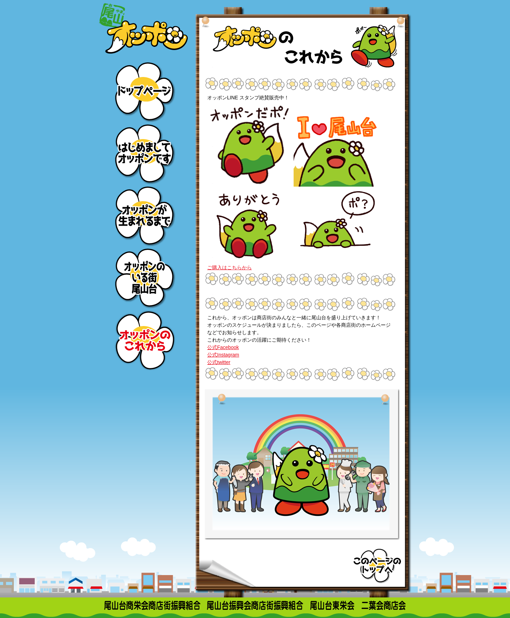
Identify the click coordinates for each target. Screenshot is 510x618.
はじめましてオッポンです (144, 153)
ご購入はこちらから (229, 267)
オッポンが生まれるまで (144, 215)
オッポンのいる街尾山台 (144, 278)
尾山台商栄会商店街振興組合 (152, 605)
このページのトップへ (377, 565)
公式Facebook (223, 347)
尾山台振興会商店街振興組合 (255, 605)
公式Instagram (223, 355)
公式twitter (218, 362)
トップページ (144, 91)
